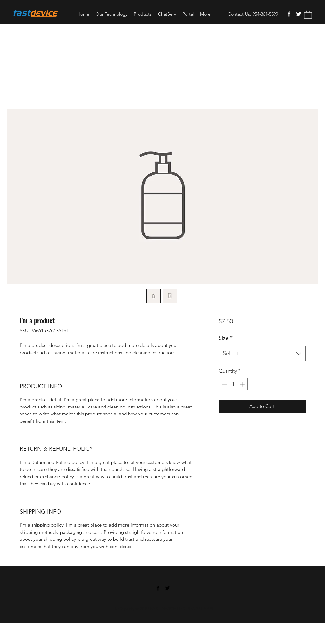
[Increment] (243, 384)
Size (226, 338)
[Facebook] (289, 14)
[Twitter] (298, 14)
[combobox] (262, 353)
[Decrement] (224, 384)
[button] (308, 14)
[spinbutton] (233, 384)
